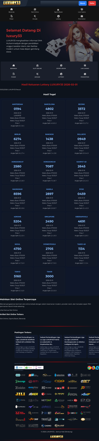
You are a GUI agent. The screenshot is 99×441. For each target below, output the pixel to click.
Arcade (35, 17)
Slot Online (35, 10)
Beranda (12, 10)
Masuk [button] (82, 3)
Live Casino (82, 10)
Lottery (58, 17)
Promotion (81, 17)
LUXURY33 (17, 115)
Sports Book (58, 11)
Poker (12, 17)
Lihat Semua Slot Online (9, 310)
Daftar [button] (92, 3)
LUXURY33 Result (14, 89)
